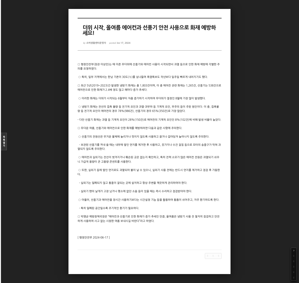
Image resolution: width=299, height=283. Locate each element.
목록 (4, 141)
